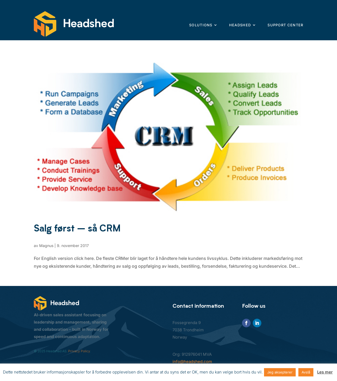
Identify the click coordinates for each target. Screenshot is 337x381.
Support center (285, 25)
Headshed (240, 25)
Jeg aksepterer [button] (279, 372)
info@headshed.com (192, 361)
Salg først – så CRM (77, 228)
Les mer (325, 372)
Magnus (46, 245)
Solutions (201, 25)
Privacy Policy (79, 351)
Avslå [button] (306, 372)
